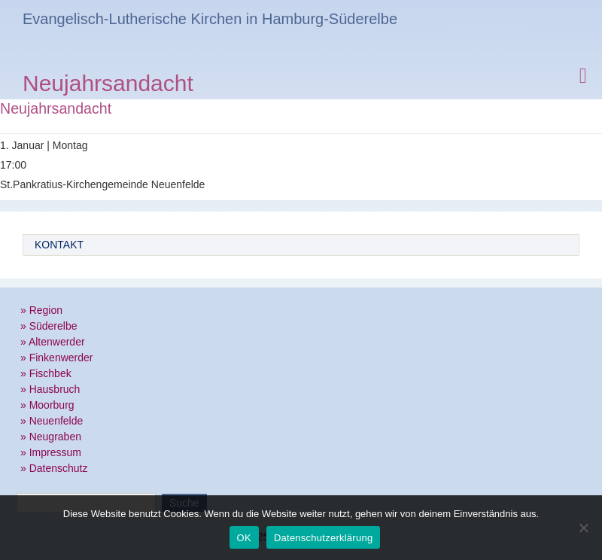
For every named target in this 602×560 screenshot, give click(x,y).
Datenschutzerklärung (323, 537)
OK (244, 537)
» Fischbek (45, 373)
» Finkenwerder (56, 358)
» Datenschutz (54, 468)
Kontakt (59, 245)
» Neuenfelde (51, 421)
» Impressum (50, 452)
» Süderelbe (49, 326)
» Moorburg (47, 405)
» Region (41, 310)
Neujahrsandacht (108, 85)
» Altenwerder (52, 342)
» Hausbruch (50, 389)
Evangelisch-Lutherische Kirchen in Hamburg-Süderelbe (210, 19)
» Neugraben (50, 437)
